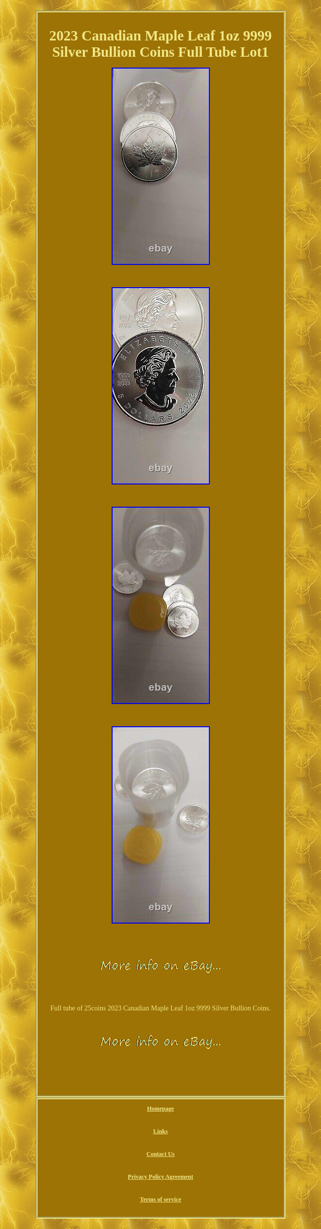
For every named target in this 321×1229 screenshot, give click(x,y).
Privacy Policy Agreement (160, 1176)
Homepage (160, 1108)
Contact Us (161, 1154)
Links (160, 1131)
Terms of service (160, 1199)
